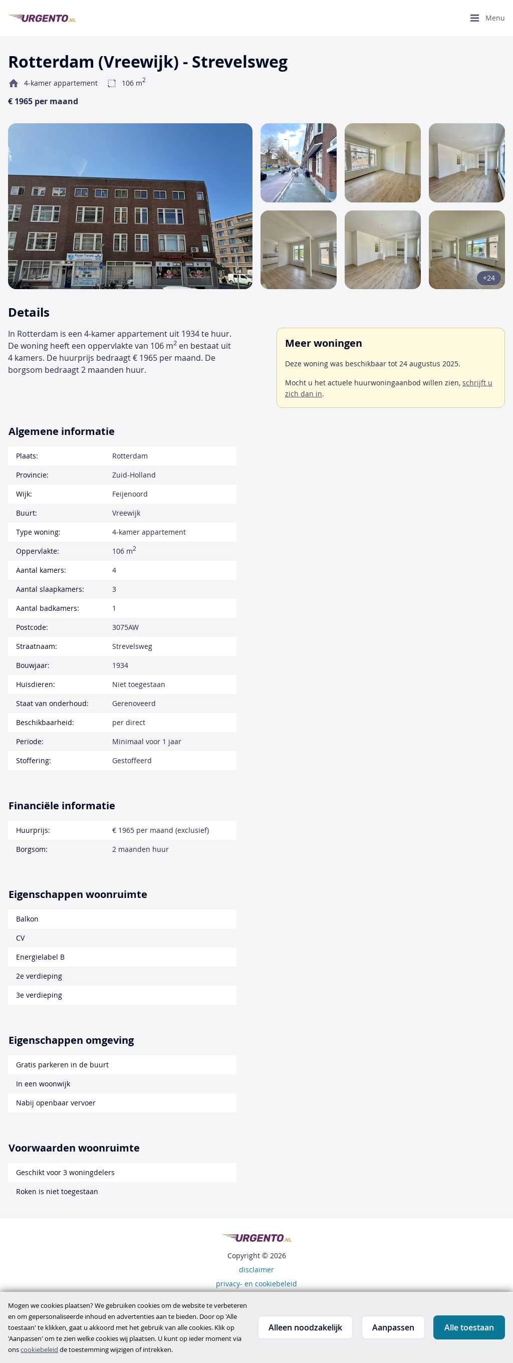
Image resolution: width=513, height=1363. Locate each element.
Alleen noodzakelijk (305, 1327)
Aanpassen (393, 1327)
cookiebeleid (39, 1349)
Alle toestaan (469, 1327)
